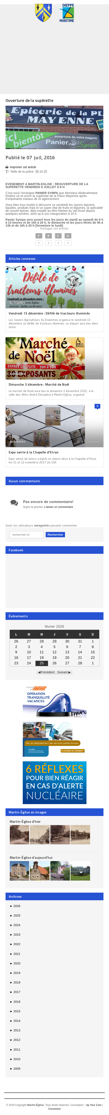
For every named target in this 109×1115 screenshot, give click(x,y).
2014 (15, 1020)
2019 (15, 973)
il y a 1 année (88, 303)
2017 (15, 992)
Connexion (54, 1108)
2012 (15, 1040)
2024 (15, 925)
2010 (15, 1059)
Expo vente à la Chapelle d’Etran (34, 452)
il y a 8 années (88, 441)
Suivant (62, 672)
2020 (15, 963)
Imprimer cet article (21, 167)
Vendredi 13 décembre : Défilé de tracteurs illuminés (49, 313)
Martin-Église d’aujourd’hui (31, 857)
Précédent (48, 672)
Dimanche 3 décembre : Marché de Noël (39, 384)
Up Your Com (93, 1105)
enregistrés (42, 525)
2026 (15, 906)
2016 (15, 1001)
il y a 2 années (88, 374)
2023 (15, 934)
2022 (15, 944)
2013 (15, 1030)
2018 (15, 982)
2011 (15, 1049)
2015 (15, 1011)
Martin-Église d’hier (25, 821)
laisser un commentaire (59, 507)
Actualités (17, 302)
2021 (15, 954)
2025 (15, 915)
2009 (15, 1068)
